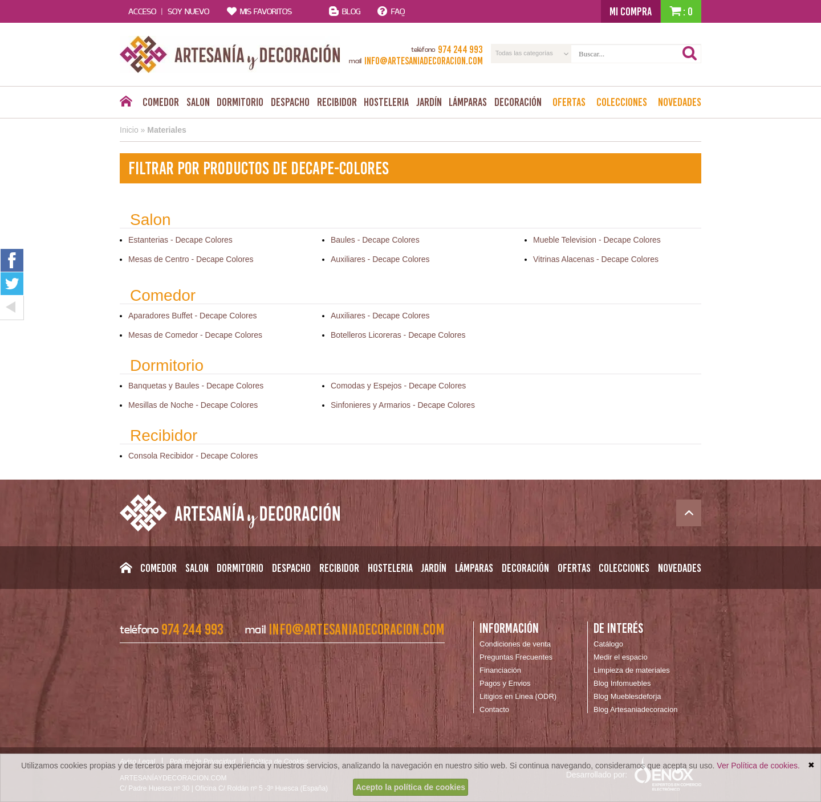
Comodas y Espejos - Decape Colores (398, 385)
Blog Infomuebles (622, 683)
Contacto (494, 709)
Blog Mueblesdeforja (627, 696)
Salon (198, 102)
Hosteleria (386, 102)
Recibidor (337, 102)
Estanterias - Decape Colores (180, 239)
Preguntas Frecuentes (515, 657)
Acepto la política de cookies (410, 787)
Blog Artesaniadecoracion (635, 709)
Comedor (161, 102)
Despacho (290, 102)
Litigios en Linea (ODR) (517, 696)
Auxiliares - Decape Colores (380, 259)
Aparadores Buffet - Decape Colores (192, 315)
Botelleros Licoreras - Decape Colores (398, 334)
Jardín (429, 102)
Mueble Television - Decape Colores (597, 239)
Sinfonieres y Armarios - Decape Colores (403, 405)
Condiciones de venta (515, 644)
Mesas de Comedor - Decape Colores (195, 334)
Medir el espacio (621, 657)
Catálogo (608, 644)
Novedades (679, 102)
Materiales (166, 129)
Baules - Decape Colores (375, 239)
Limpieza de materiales (632, 670)
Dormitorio (240, 102)
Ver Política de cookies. (758, 765)
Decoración (518, 102)
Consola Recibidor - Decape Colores (193, 455)
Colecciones (621, 102)
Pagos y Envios (505, 683)
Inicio (129, 129)
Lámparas (468, 102)
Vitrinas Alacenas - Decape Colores (596, 259)
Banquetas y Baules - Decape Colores (195, 385)
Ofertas (569, 102)
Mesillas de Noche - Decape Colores (193, 405)
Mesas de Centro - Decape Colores (190, 259)
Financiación (500, 670)
